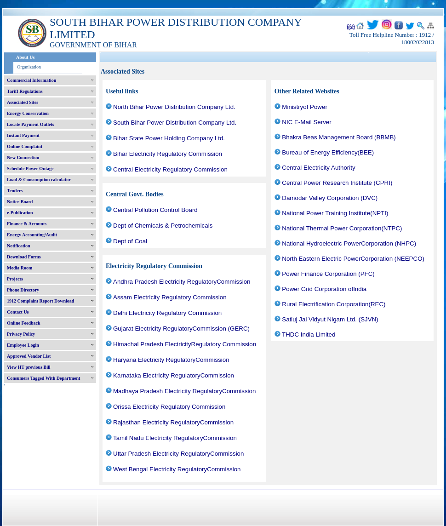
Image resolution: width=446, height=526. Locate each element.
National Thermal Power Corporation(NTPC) (342, 228)
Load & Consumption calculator (39, 179)
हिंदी (351, 27)
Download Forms (24, 256)
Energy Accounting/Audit (32, 234)
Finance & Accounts (26, 223)
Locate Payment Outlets (30, 124)
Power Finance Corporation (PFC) (328, 273)
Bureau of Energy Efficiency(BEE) (328, 152)
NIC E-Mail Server (306, 122)
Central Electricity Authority (318, 167)
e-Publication (20, 212)
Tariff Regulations (25, 91)
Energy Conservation (28, 113)
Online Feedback (23, 323)
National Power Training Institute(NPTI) (335, 213)
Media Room (19, 267)
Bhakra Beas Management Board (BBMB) (338, 137)
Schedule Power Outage (30, 168)
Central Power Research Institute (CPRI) (337, 182)
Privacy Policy (21, 334)
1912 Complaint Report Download (40, 300)
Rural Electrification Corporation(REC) (333, 304)
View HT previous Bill (29, 367)
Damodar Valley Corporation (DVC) (329, 197)
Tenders (15, 190)
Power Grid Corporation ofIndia (324, 289)
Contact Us (18, 311)
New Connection (23, 157)
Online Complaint (24, 146)
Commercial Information (31, 80)
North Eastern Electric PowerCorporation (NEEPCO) (353, 258)
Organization (29, 66)
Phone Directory (23, 289)
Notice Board (20, 201)
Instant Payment (23, 135)
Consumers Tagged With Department (43, 378)
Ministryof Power (304, 106)
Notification (18, 245)
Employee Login (23, 345)
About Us (25, 57)
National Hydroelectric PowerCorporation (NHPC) (349, 243)
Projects (15, 278)
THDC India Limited (308, 334)
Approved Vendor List (29, 356)
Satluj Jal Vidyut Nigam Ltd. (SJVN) (330, 319)
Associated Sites (22, 102)
